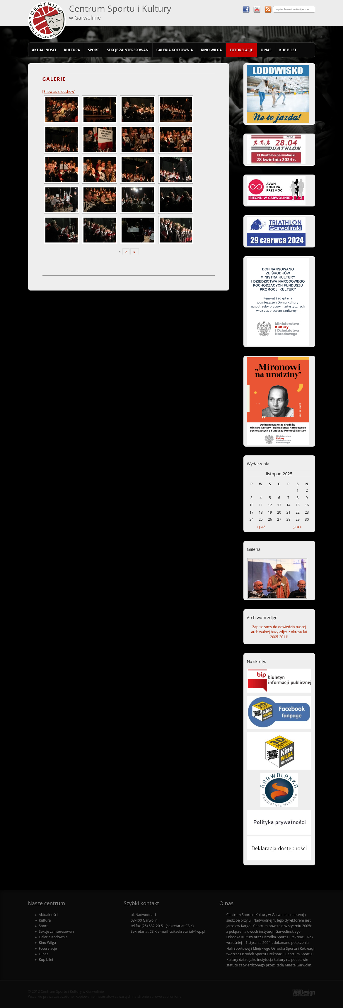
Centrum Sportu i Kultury (120, 11)
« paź (261, 526)
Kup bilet (287, 49)
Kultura (72, 49)
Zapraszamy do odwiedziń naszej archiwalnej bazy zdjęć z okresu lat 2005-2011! (279, 631)
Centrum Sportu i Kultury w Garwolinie (72, 991)
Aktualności (44, 49)
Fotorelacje (241, 49)
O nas (266, 49)
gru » (297, 526)
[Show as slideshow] (58, 91)
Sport (93, 49)
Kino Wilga (211, 49)
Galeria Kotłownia (174, 49)
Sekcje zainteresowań (128, 49)
